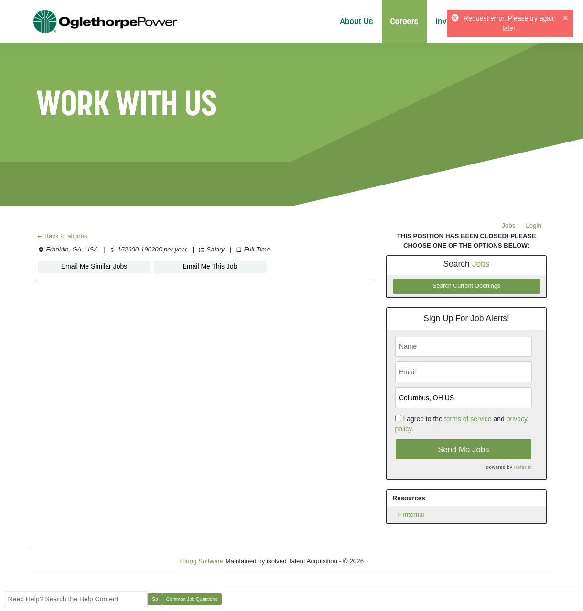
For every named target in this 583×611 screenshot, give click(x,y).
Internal (413, 514)
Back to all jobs (61, 236)
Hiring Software (202, 561)
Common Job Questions (191, 599)
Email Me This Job (210, 266)
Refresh (392, 561)
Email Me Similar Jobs (94, 266)
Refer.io (523, 467)
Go (155, 599)
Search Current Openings (466, 286)
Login (533, 225)
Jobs (508, 225)
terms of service (468, 419)
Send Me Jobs (463, 449)
